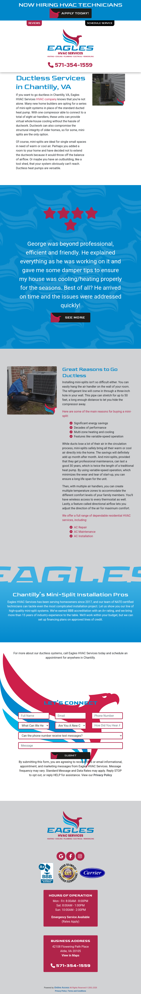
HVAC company (46, 99)
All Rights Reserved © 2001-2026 (83, 988)
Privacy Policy (102, 775)
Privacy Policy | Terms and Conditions (70, 991)
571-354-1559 (74, 65)
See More (75, 317)
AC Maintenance (84, 531)
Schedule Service (100, 23)
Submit (70, 755)
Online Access (61, 987)
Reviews (34, 23)
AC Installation (83, 536)
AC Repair (80, 527)
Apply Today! (75, 13)
